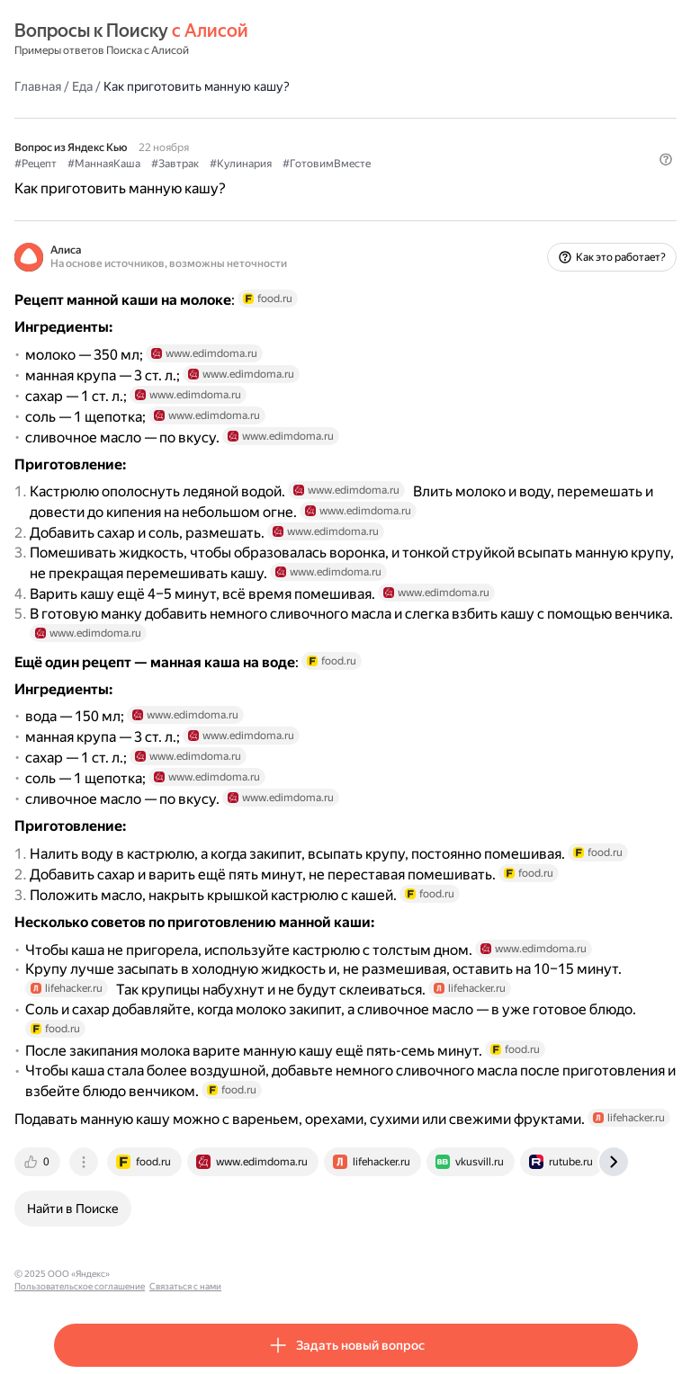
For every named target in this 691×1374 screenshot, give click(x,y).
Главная (37, 86)
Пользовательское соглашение (183, 1274)
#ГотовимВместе (327, 163)
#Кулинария (241, 163)
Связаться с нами (289, 1274)
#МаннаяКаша (103, 163)
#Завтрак (175, 163)
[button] (666, 159)
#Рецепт (35, 163)
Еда (82, 86)
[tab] (38, 1161)
